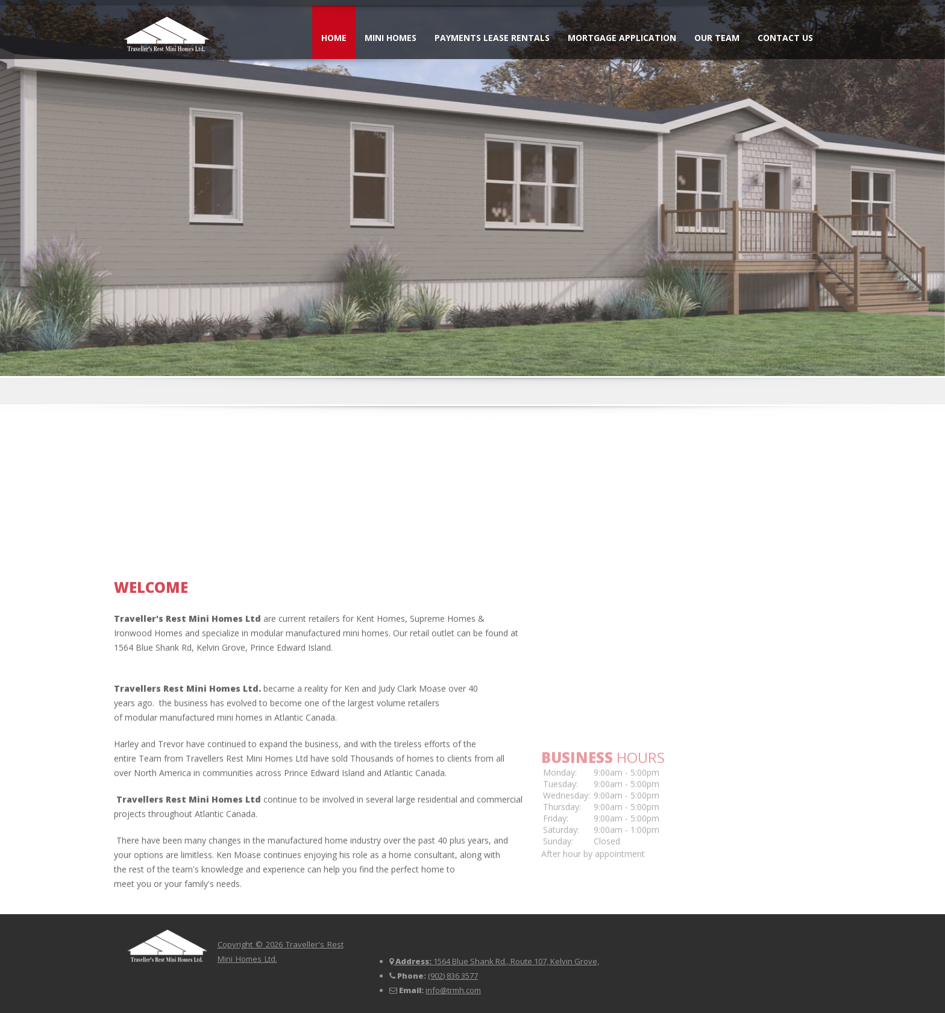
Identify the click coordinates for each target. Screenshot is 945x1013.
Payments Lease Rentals (492, 37)
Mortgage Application (622, 37)
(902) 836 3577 (453, 975)
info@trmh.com (453, 990)
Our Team (716, 37)
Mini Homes (390, 37)
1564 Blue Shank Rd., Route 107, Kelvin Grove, (516, 961)
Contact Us (785, 37)
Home (334, 37)
